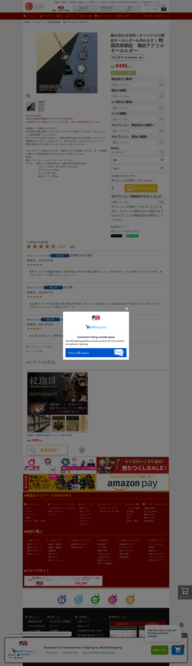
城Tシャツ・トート (56, 560)
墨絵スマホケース (34, 551)
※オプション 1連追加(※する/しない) (137, 196)
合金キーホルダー (156, 554)
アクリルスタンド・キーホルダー (62, 508)
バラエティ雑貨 (133, 508)
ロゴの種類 (120, 113)
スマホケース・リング (108, 508)
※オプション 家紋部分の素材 (133, 125)
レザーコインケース (157, 557)
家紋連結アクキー (126, 544)
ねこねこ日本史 (150, 511)
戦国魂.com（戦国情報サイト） (92, 640)
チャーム (52, 515)
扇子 (128, 518)
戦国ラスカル (149, 515)
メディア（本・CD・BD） (110, 511)
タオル (129, 515)
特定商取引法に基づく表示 (90, 630)
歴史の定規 (124, 554)
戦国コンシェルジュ (130, 540)
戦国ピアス (153, 551)
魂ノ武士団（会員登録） (61, 621)
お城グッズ (55, 540)
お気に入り (55, 635)
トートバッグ (30, 515)
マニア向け (102, 547)
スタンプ (83, 521)
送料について (84, 621)
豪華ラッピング (104, 560)
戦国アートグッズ (81, 540)
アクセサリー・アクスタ (62, 504)
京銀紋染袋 (124, 557)
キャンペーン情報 (36, 635)
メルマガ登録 (34, 630)
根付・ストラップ (56, 511)
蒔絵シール (84, 508)
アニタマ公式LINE (36, 626)
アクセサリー (48, 16)
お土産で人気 (103, 557)
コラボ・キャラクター (156, 504)
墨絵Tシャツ (32, 544)
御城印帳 (52, 551)
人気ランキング (104, 554)
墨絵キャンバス (33, 554)
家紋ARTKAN (76, 547)
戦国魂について (162, 16)
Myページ (148, 5)
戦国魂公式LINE (35, 621)
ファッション (31, 16)
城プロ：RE (149, 518)
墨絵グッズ (34, 540)
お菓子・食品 (132, 521)
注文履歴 (54, 630)
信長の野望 (148, 521)
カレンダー (84, 524)
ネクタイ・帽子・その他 (35, 521)
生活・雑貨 (87, 16)
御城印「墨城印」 (55, 544)
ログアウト (55, 644)
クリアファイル (86, 518)
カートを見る (160, 5)
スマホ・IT (73, 16)
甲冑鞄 (28, 518)
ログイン (54, 626)
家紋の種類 (120, 90)
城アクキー (53, 554)
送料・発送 (147, 16)
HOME (27, 22)
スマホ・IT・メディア (111, 504)
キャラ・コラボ (104, 16)
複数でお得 (102, 551)
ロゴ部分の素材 (122, 102)
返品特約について (119, 226)
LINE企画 (102, 544)
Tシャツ (28, 508)
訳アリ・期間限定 (105, 563)
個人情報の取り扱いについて (91, 635)
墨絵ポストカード (34, 547)
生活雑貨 (130, 511)
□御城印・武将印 (123, 16)
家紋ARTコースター (79, 544)
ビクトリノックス (156, 544)
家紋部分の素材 (122, 79)
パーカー (29, 511)
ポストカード (85, 515)
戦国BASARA (149, 508)
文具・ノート (87, 504)
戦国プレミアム (157, 540)
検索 (163, 9)
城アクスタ (53, 557)
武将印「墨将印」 (55, 547)
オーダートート (125, 547)
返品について (84, 626)
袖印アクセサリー (126, 551)
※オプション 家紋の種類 (130, 136)
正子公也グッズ (155, 560)
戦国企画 (104, 540)
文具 (61, 16)
